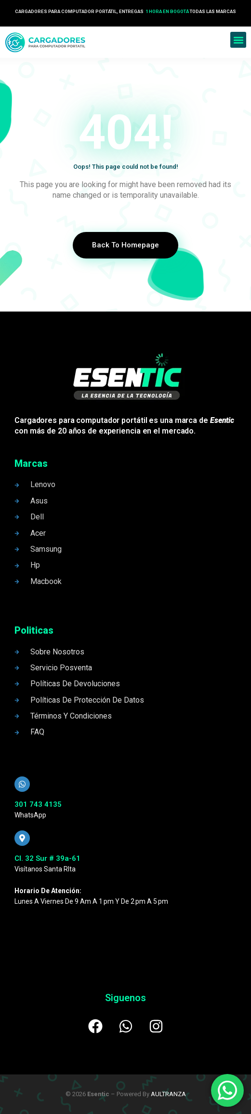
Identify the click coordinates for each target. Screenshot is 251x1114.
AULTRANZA (168, 1094)
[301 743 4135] (22, 784)
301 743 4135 (38, 804)
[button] (238, 40)
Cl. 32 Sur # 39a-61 (47, 858)
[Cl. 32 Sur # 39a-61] (22, 838)
